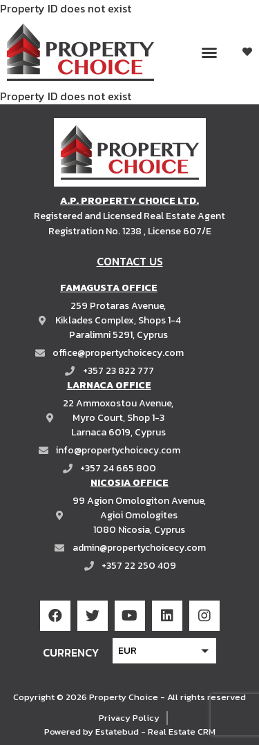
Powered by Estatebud (91, 731)
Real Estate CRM (181, 731)
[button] (209, 52)
